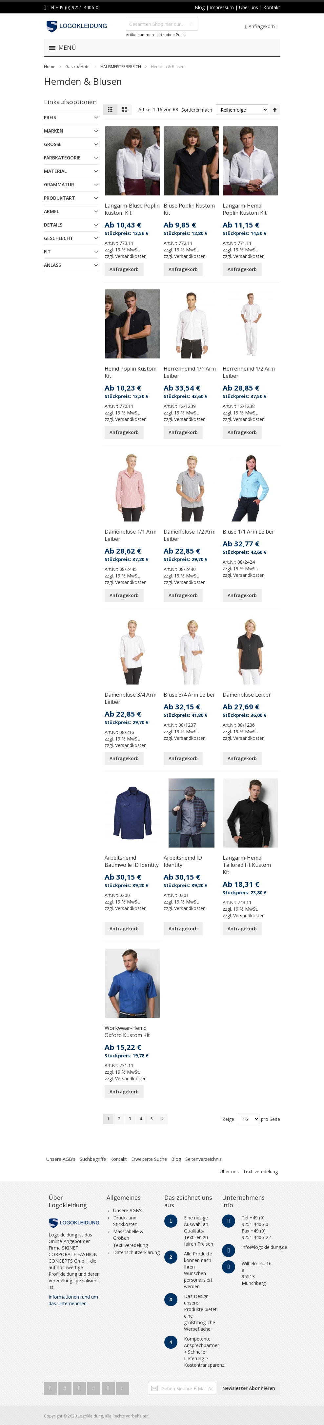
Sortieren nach (196, 110)
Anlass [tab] (52, 265)
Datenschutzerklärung (136, 1252)
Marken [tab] (53, 131)
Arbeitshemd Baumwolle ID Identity (132, 861)
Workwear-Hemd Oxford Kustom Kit (127, 1031)
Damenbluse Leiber (247, 694)
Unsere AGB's (60, 1159)
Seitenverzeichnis (203, 1159)
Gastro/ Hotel (78, 66)
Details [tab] (53, 225)
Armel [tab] (51, 211)
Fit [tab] (47, 251)
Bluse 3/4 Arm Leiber (189, 694)
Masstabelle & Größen (128, 1234)
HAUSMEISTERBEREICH (120, 66)
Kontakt (118, 1159)
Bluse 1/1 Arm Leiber (248, 531)
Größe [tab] (53, 144)
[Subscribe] (248, 1388)
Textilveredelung (260, 1171)
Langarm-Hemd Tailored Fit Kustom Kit (247, 865)
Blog (176, 1159)
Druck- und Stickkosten (125, 1221)
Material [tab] (55, 171)
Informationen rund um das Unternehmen (73, 1300)
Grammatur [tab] (59, 184)
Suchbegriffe (93, 1159)
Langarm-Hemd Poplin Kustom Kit (245, 209)
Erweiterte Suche (149, 1159)
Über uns (229, 1171)
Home (49, 66)
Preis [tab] (50, 117)
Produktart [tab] (59, 198)
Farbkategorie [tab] (62, 158)
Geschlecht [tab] (58, 238)
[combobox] (162, 24)
